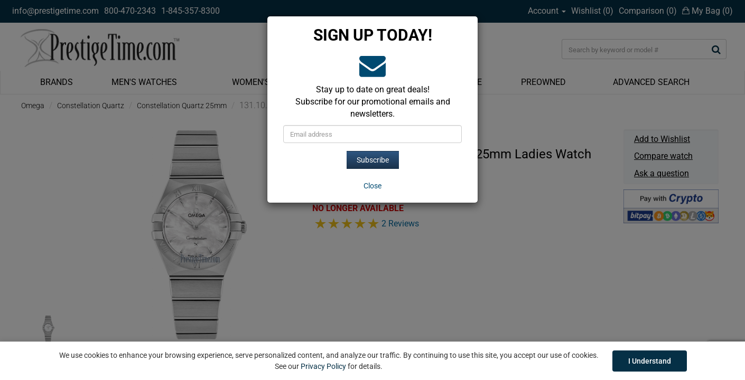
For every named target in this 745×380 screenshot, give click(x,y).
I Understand (649, 361)
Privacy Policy (323, 366)
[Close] (372, 186)
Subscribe (372, 160)
